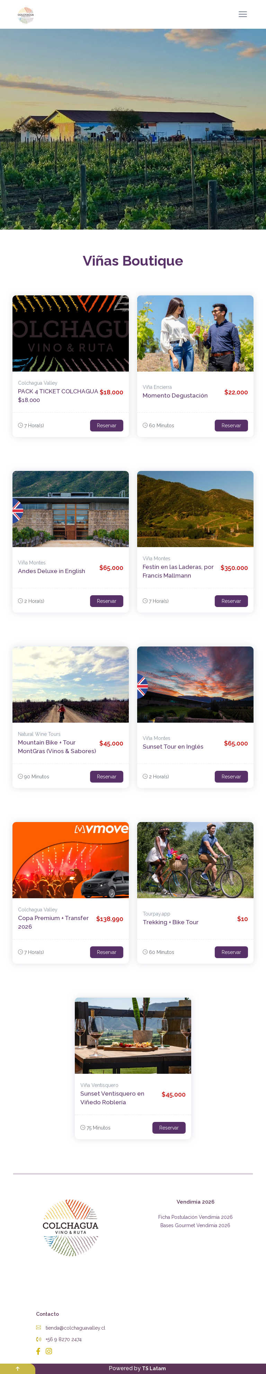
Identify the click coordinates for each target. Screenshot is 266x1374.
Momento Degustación (175, 395)
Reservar (106, 425)
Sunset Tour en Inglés (173, 746)
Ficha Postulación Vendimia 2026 (195, 1217)
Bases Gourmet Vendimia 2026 (195, 1225)
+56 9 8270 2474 (59, 1339)
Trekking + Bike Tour (170, 922)
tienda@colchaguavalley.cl (70, 1328)
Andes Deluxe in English (51, 571)
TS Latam (154, 1368)
